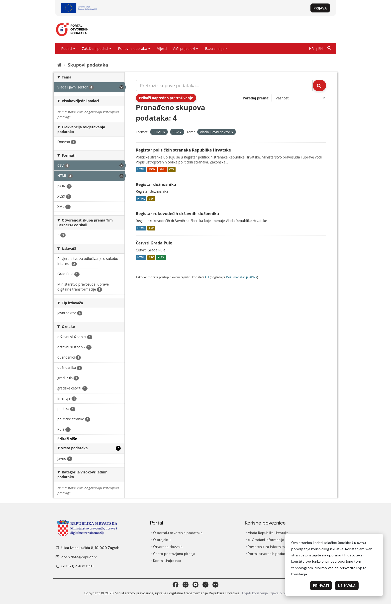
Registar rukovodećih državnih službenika (177, 213)
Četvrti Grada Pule (154, 243)
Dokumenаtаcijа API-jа (241, 277)
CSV (171, 169)
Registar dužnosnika (156, 184)
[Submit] (319, 85)
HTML (141, 169)
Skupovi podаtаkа (88, 65)
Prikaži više (67, 438)
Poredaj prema (255, 98)
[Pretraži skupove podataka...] (224, 85)
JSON (152, 169)
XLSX (161, 257)
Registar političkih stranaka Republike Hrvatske (183, 150)
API (206, 277)
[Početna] (59, 65)
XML (162, 169)
